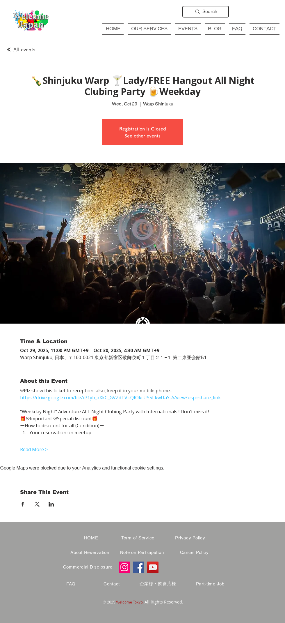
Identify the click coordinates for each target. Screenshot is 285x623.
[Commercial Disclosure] (87, 567)
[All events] (20, 49)
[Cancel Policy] (194, 552)
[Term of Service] (138, 538)
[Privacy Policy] (190, 538)
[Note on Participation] (142, 552)
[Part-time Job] (210, 584)
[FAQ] (71, 584)
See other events (142, 135)
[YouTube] (152, 567)
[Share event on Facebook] (23, 504)
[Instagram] (124, 567)
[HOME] (91, 538)
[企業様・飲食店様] (158, 584)
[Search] (205, 11)
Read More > (34, 449)
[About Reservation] (90, 552)
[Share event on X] (37, 504)
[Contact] (111, 584)
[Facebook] (138, 567)
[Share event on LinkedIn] (51, 504)
